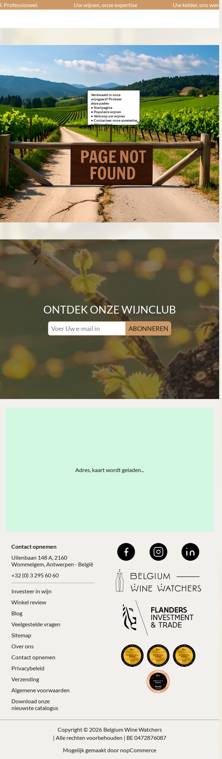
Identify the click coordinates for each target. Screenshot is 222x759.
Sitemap (21, 635)
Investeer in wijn (31, 591)
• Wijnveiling (101, 124)
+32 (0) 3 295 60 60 (35, 575)
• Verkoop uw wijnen (108, 116)
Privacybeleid (27, 668)
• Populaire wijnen (106, 112)
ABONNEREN (148, 328)
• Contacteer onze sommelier (114, 120)
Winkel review (28, 602)
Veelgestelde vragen (35, 624)
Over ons (22, 646)
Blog (16, 613)
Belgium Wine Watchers (132, 729)
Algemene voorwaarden (40, 690)
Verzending (25, 679)
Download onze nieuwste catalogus (34, 704)
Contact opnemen (33, 657)
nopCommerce (138, 750)
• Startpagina (101, 107)
